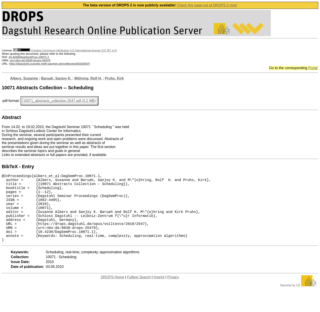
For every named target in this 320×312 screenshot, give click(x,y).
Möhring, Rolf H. (88, 78)
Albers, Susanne (24, 78)
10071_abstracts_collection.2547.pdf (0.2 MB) (59, 101)
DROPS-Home (112, 292)
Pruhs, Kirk (114, 78)
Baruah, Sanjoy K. (56, 78)
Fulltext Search (139, 292)
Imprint (159, 292)
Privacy (173, 292)
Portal (313, 68)
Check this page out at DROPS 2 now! (207, 5)
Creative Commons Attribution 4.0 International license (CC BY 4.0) (65, 50)
